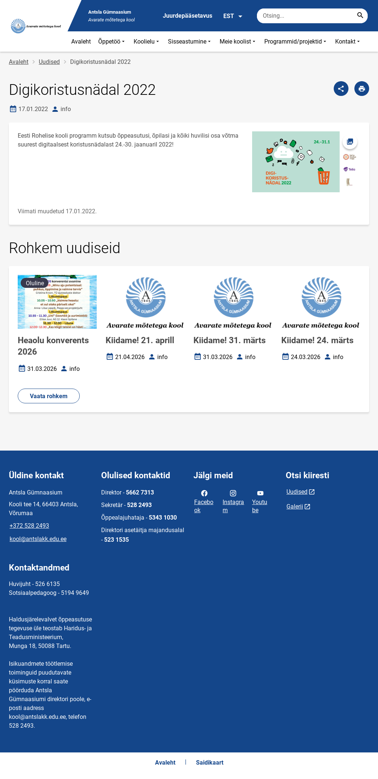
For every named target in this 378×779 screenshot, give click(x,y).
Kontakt (348, 41)
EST (233, 16)
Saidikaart (209, 762)
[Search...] (360, 16)
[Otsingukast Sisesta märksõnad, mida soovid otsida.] (312, 15)
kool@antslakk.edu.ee (38, 538)
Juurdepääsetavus (187, 15)
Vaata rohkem (49, 396)
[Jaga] (341, 88)
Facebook (203, 501)
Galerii (294, 506)
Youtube (259, 501)
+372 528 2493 (29, 525)
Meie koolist (238, 41)
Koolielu (147, 41)
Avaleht (81, 41)
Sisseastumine (190, 41)
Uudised (49, 61)
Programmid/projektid (296, 41)
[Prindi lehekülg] (361, 88)
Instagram (233, 501)
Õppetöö (112, 41)
